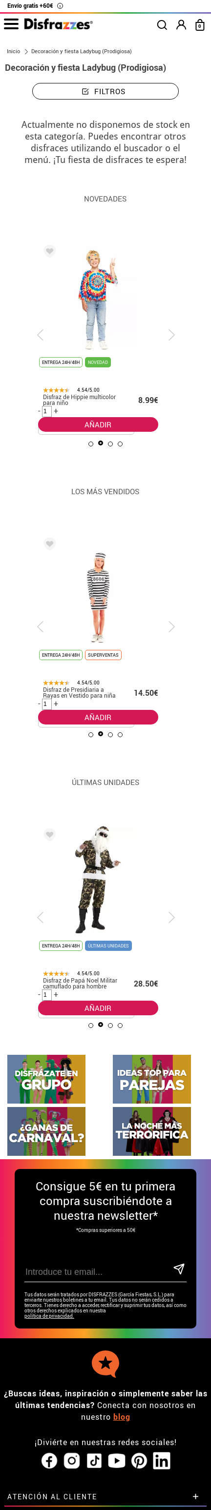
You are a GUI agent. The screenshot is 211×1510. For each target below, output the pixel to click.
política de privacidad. (49, 1182)
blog (121, 1283)
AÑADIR (97, 424)
